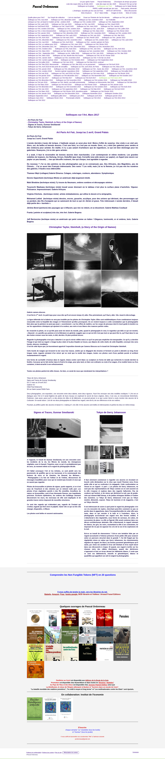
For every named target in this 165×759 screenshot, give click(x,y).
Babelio (47, 594)
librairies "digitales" (106, 683)
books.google (71, 594)
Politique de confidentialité (33, 752)
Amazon (55, 594)
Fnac (62, 594)
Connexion (136, 752)
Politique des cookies (48, 752)
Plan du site (58, 752)
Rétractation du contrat (71, 752)
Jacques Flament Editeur (98, 685)
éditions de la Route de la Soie (96, 680)
